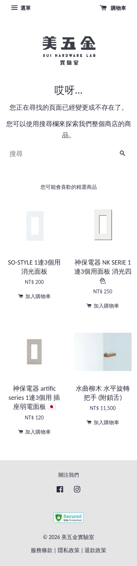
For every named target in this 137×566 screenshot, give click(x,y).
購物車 (113, 8)
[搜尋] (59, 154)
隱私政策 (69, 550)
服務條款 (42, 550)
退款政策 (95, 550)
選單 (21, 8)
